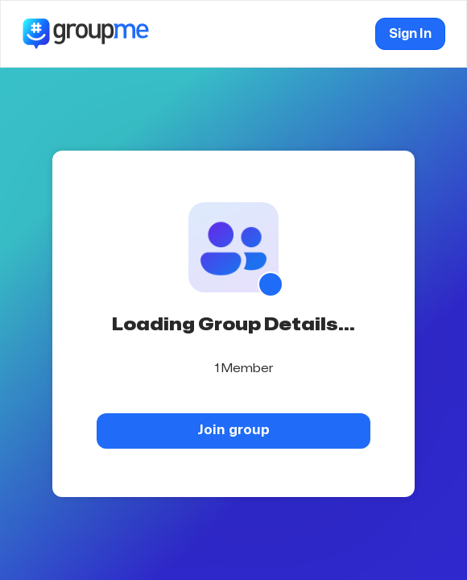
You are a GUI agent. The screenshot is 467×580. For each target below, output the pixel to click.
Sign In (410, 33)
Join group (233, 430)
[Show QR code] (270, 284)
